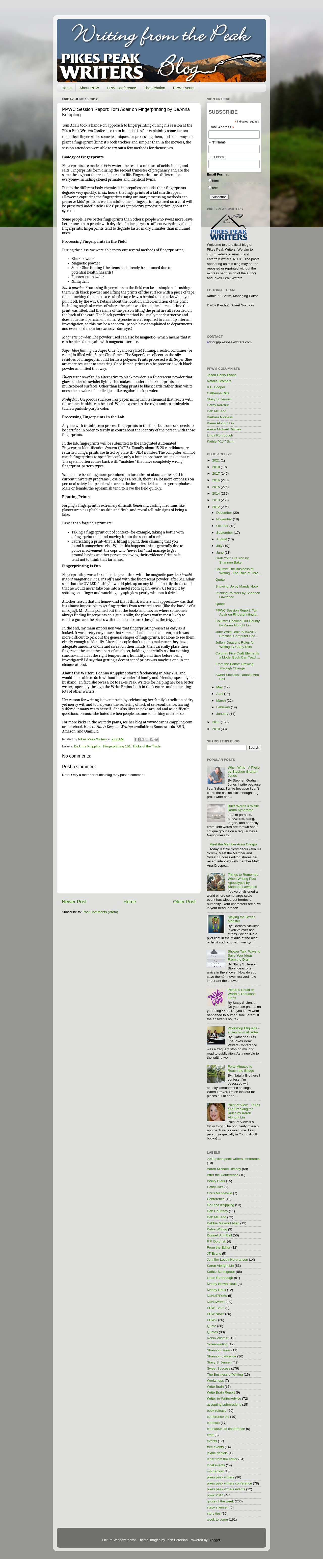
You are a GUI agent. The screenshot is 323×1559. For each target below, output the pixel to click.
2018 (216, 467)
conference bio (218, 1417)
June (220, 552)
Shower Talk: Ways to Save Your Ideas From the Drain (244, 955)
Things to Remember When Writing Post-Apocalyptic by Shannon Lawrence (243, 881)
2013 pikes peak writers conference (233, 1159)
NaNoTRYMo (217, 1296)
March (221, 700)
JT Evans (214, 1253)
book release (216, 1410)
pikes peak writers (220, 1477)
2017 (216, 473)
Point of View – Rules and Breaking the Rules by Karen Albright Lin (244, 1111)
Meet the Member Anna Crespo (233, 844)
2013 (216, 500)
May (220, 687)
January (222, 714)
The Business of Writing (225, 1374)
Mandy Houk (216, 1290)
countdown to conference (226, 1429)
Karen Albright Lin (220, 423)
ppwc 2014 (215, 1495)
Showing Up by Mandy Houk (237, 586)
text (215, 188)
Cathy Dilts (215, 1187)
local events (216, 1465)
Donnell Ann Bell (219, 1235)
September (225, 532)
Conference (216, 1199)
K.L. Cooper (216, 387)
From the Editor (218, 1247)
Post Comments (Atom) (100, 912)
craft (210, 1435)
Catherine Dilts (218, 393)
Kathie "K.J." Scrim (221, 441)
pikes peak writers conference (229, 1483)
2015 (216, 487)
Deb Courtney (217, 1211)
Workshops (215, 1380)
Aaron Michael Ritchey (224, 429)
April (220, 694)
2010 (216, 729)
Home (67, 88)
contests (213, 1423)
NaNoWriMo (216, 1302)
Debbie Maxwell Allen (223, 1223)
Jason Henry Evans (221, 375)
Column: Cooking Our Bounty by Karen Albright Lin (238, 623)
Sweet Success (218, 1368)
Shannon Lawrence (221, 1356)
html (215, 181)
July (219, 546)
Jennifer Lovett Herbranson (227, 1259)
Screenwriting (217, 1344)
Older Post (184, 901)
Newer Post (74, 901)
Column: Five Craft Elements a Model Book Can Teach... (238, 655)
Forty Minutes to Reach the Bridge (241, 1069)
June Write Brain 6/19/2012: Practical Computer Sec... (237, 634)
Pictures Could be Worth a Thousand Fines (242, 994)
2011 (216, 722)
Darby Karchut (218, 405)
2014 (216, 493)
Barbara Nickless (220, 417)
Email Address (221, 127)
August (222, 539)
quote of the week (220, 1501)
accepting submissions (224, 1404)
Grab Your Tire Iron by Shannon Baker (232, 560)
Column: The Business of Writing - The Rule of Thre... (238, 571)
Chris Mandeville (219, 1193)
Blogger (214, 1540)
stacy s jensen (218, 1507)
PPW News (215, 1314)
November (224, 519)
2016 (216, 480)
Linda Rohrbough (220, 435)
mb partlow (215, 1471)
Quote (220, 579)
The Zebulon (154, 88)
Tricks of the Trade (146, 746)
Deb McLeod (216, 411)
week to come (217, 1519)
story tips (214, 1513)
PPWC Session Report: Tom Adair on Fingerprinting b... (237, 612)
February (223, 707)
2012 (216, 507)
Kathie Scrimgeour (221, 1272)
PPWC (212, 1320)
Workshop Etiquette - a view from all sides (243, 1030)
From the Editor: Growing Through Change (235, 666)
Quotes (212, 1332)
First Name (217, 142)
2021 (216, 460)
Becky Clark (216, 1181)
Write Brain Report (221, 1392)
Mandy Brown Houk (222, 1284)
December (224, 513)
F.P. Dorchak (216, 1241)
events (212, 1441)
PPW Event (215, 1308)
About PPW (89, 88)
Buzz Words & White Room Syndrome (243, 808)
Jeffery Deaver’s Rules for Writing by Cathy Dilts (235, 644)
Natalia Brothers (219, 381)
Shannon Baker (218, 1350)
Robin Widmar (218, 1338)
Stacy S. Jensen (219, 399)
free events (215, 1447)
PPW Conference (121, 88)
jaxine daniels (217, 1453)
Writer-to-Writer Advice (224, 1398)
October (222, 526)
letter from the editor (222, 1459)
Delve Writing (217, 1229)
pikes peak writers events (226, 1489)
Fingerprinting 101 (117, 746)
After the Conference (222, 1175)
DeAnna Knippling (87, 746)
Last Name (217, 157)
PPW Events (183, 88)
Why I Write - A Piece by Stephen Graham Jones (244, 771)
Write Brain (215, 1387)
